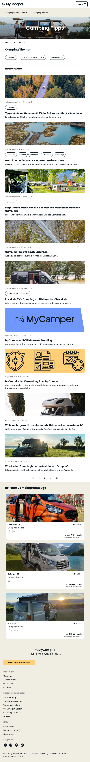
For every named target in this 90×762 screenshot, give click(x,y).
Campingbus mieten (12, 712)
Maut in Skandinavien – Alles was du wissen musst (35, 160)
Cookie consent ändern (13, 756)
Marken (6, 716)
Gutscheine (8, 683)
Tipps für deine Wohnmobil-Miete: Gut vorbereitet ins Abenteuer (44, 113)
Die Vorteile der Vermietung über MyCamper (32, 381)
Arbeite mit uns (10, 679)
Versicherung (9, 697)
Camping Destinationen (15, 12)
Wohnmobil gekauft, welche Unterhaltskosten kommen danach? (44, 425)
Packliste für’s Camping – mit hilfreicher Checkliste (36, 299)
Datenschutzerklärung (39, 753)
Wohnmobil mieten (12, 705)
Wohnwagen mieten (12, 709)
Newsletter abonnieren (19, 662)
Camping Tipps (39, 12)
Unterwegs (11, 57)
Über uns (7, 676)
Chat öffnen (9, 726)
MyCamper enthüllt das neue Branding (28, 340)
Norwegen (34, 155)
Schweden (47, 155)
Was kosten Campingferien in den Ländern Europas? (36, 466)
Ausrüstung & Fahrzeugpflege (33, 57)
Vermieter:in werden (12, 701)
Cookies (7, 687)
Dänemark (11, 155)
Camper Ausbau (57, 57)
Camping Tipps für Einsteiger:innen (26, 252)
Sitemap (65, 753)
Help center (8, 734)
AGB (25, 753)
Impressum (55, 753)
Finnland (22, 155)
